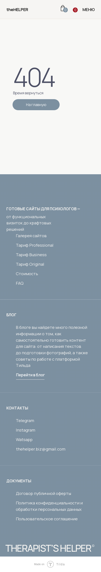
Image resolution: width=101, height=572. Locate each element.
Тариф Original (30, 264)
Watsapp (24, 439)
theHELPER (17, 9)
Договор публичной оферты (43, 493)
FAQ (20, 283)
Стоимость (27, 274)
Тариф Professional (34, 245)
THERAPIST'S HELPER (48, 548)
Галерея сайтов (31, 236)
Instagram (25, 430)
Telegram (25, 420)
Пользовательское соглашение (47, 519)
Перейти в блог (30, 374)
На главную (36, 104)
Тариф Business (31, 255)
